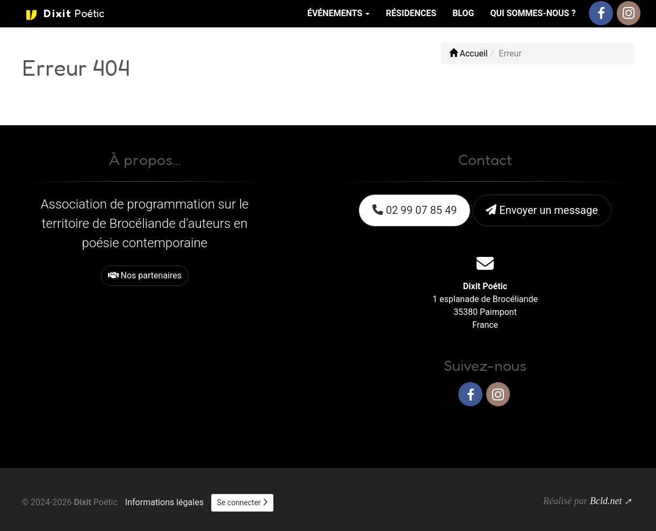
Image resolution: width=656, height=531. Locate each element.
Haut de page (604, 429)
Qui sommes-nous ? (532, 13)
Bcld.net (606, 501)
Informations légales (164, 502)
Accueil (468, 53)
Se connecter (242, 502)
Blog (463, 13)
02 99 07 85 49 (414, 210)
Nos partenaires (145, 275)
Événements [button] (338, 13)
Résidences (411, 13)
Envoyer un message (541, 210)
